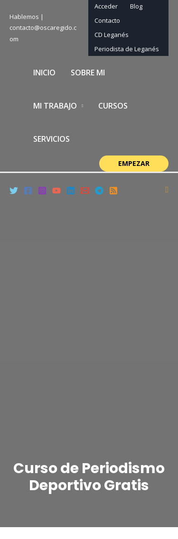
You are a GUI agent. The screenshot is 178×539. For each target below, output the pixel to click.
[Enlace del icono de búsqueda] (167, 190)
